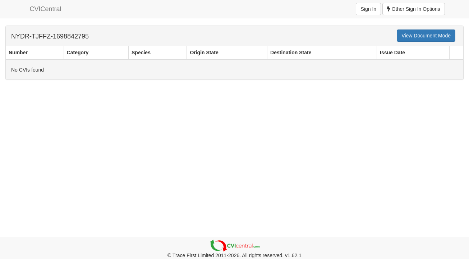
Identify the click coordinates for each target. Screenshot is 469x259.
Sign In (368, 9)
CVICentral (45, 9)
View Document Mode (426, 35)
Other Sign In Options (413, 9)
